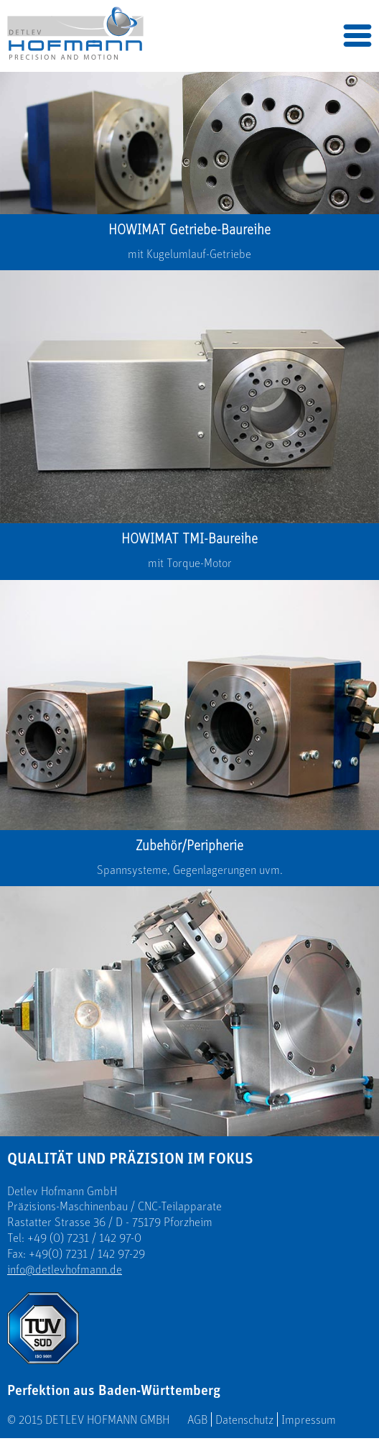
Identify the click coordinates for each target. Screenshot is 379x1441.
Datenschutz (244, 1419)
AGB (197, 1419)
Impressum (308, 1419)
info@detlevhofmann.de (64, 1269)
